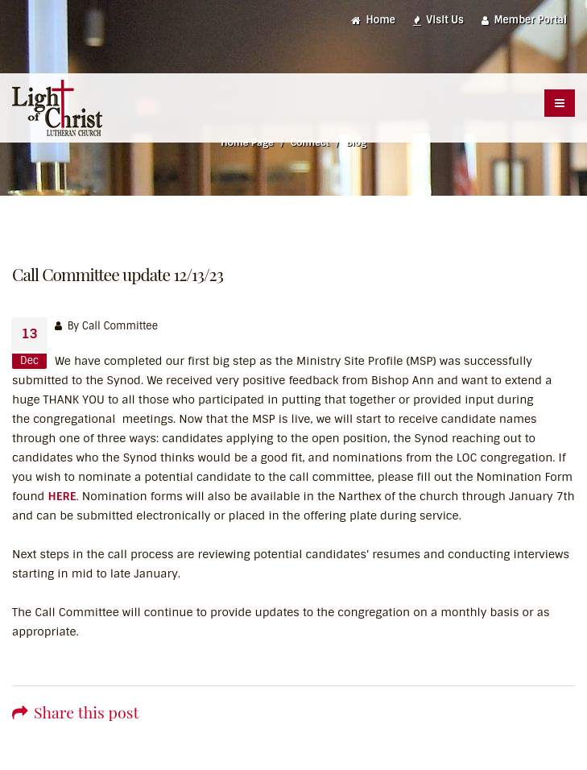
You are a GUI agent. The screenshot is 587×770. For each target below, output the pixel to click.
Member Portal (524, 20)
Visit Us (438, 20)
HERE (62, 496)
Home (373, 20)
